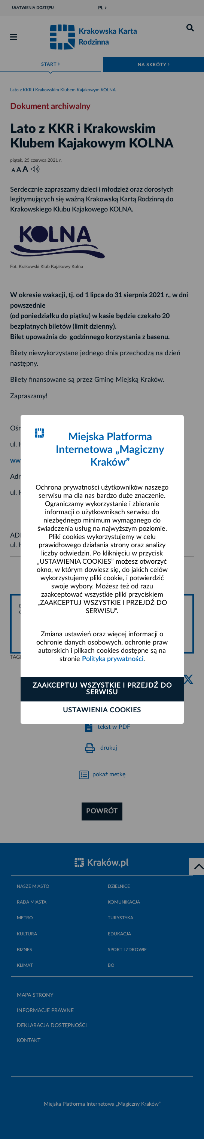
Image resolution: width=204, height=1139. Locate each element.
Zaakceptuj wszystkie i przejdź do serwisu (102, 689)
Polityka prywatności (112, 659)
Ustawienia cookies (102, 710)
